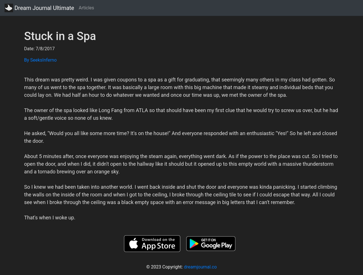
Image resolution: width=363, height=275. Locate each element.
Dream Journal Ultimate (39, 8)
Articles (86, 8)
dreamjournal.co (200, 267)
